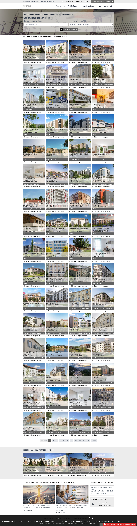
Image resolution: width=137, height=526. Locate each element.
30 (75, 440)
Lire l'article (27, 510)
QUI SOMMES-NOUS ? (68, 1)
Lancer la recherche (68, 29)
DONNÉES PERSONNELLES (79, 518)
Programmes (60, 6)
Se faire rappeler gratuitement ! (101, 1)
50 (84, 440)
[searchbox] (33, 24)
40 (80, 440)
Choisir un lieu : (78, 21)
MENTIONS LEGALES (64, 518)
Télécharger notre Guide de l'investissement (119, 524)
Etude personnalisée (106, 6)
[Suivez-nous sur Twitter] (92, 518)
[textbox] (91, 24)
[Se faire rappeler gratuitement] (101, 524)
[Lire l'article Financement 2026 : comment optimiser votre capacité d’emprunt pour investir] (72, 494)
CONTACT (86, 1)
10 (67, 440)
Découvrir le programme (32, 62)
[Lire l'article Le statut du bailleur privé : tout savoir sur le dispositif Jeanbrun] (39, 494)
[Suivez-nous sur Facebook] (112, 1)
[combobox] (46, 24)
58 (88, 440)
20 (71, 440)
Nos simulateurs (89, 6)
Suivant (94, 440)
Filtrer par (33, 21)
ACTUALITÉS (79, 1)
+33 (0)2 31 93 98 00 (100, 493)
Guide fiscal (73, 6)
